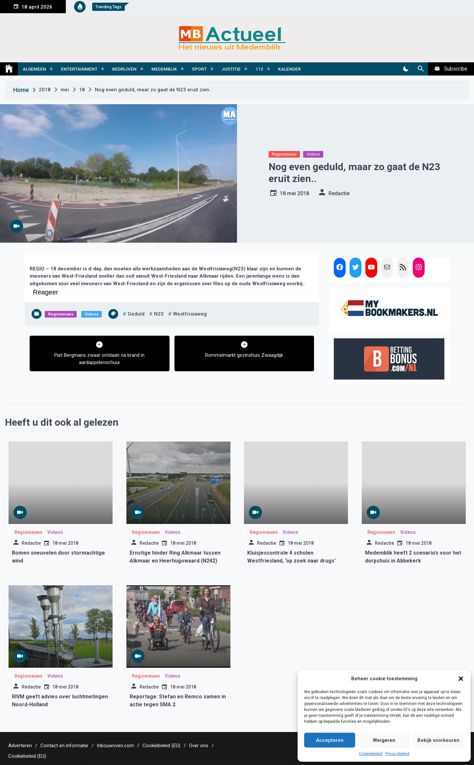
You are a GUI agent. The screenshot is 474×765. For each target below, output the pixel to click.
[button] (461, 678)
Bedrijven (124, 69)
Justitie (231, 69)
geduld (136, 314)
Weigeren (384, 740)
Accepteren (330, 740)
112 (259, 69)
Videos (313, 154)
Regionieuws (284, 154)
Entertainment (79, 69)
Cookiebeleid (370, 753)
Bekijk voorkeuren (438, 740)
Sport (199, 69)
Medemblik (164, 69)
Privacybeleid (397, 753)
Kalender (289, 69)
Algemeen (34, 69)
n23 (159, 314)
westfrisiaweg (190, 314)
